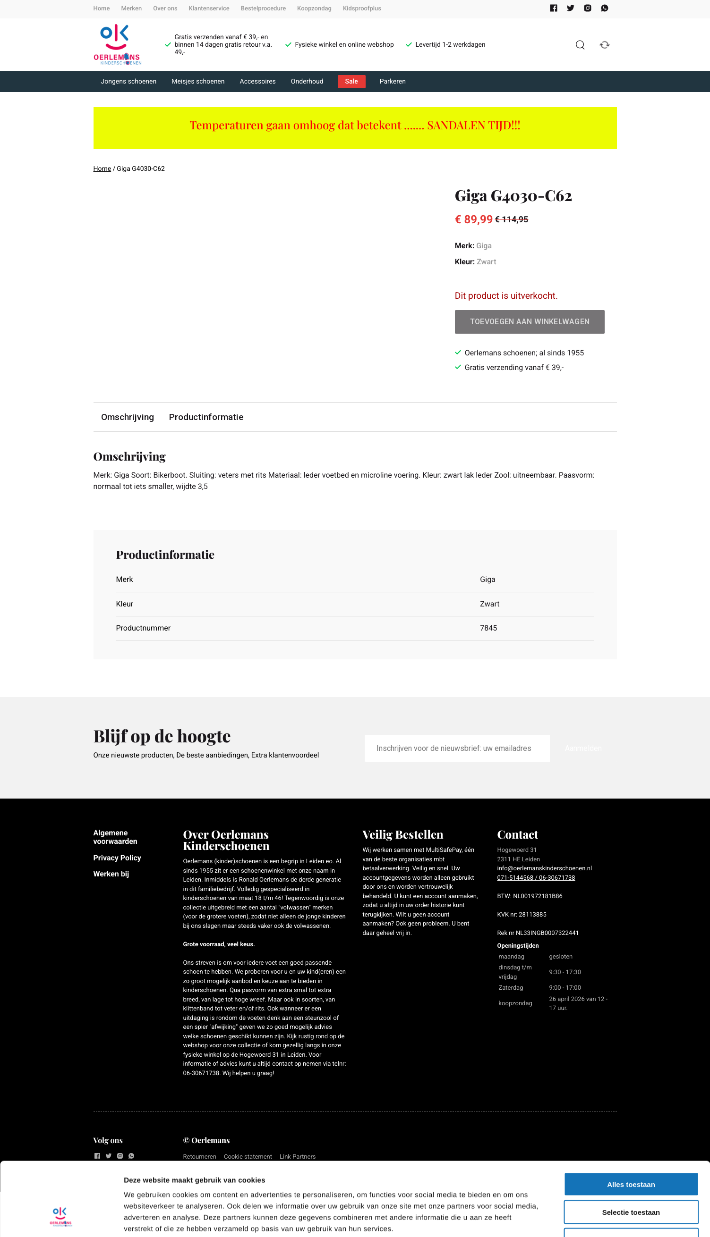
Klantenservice (209, 8)
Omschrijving (127, 417)
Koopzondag (314, 8)
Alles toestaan (631, 1121)
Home (102, 8)
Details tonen (510, 1218)
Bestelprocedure (263, 8)
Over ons (165, 8)
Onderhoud (307, 81)
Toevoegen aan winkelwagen (530, 321)
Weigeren (631, 1177)
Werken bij (111, 873)
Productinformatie (206, 417)
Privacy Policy (117, 857)
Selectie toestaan (631, 1149)
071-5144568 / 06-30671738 (536, 878)
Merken (131, 8)
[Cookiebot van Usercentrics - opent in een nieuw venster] (61, 1219)
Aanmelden (583, 748)
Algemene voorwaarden (115, 837)
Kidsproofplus (362, 8)
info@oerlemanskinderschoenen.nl (544, 868)
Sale (351, 81)
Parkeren (393, 81)
